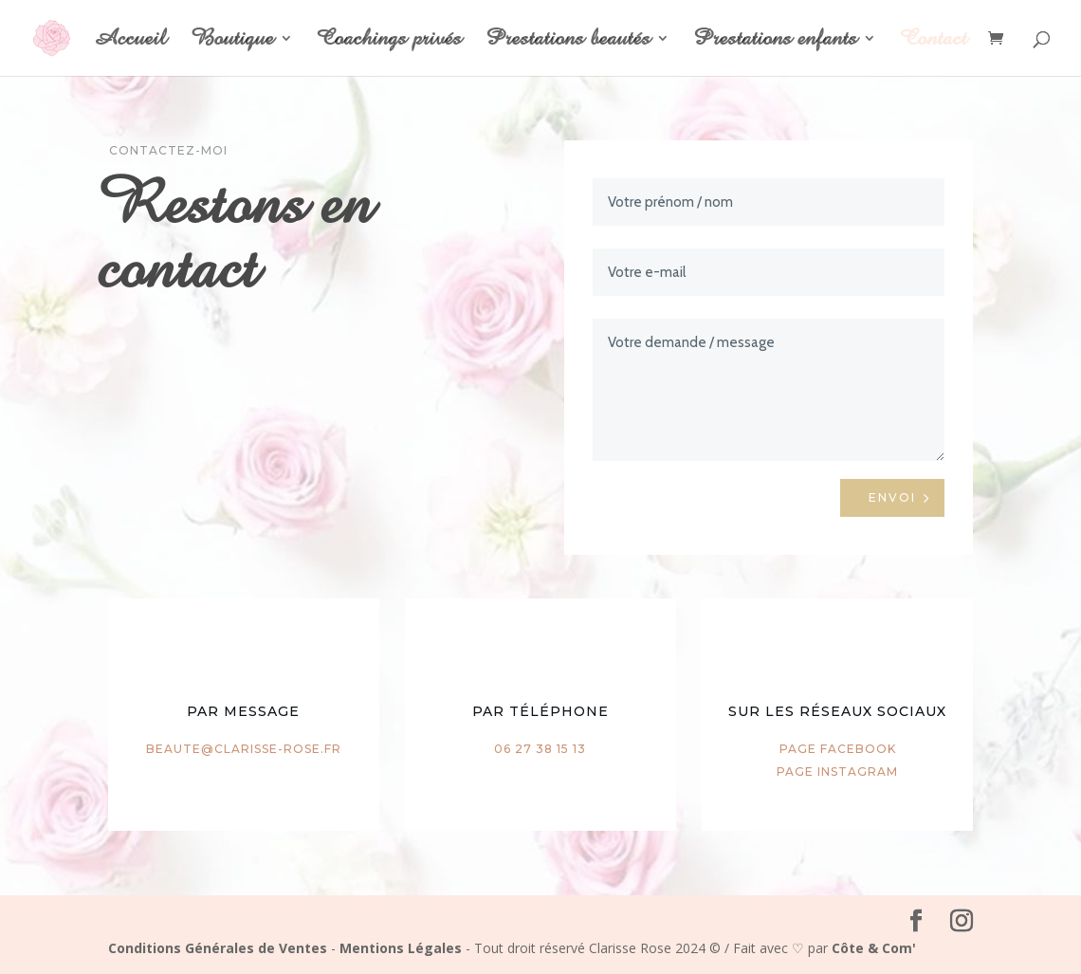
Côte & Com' (874, 948)
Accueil (130, 41)
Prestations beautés (568, 41)
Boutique (232, 41)
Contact (933, 41)
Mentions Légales (400, 948)
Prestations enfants (775, 41)
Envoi (892, 497)
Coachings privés (389, 41)
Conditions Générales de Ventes (217, 948)
